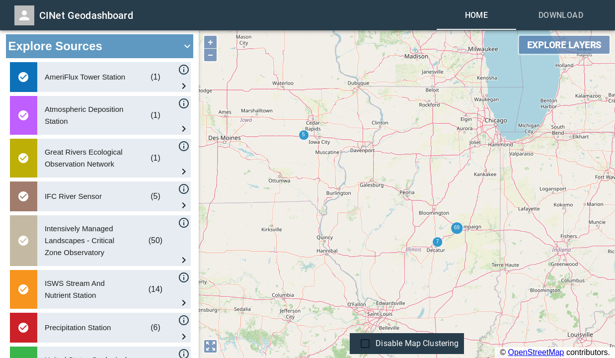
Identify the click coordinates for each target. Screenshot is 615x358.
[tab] (476, 15)
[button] (99, 46)
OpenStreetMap (536, 352)
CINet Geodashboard (86, 15)
